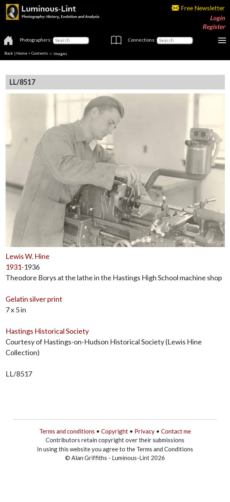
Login (217, 17)
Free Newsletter (198, 8)
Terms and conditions (67, 431)
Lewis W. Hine (28, 256)
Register (213, 26)
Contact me (176, 431)
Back (8, 53)
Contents (39, 53)
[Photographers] (70, 40)
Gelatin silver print (34, 299)
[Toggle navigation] (222, 40)
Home (21, 53)
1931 (13, 266)
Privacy (144, 431)
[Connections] (174, 40)
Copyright (114, 431)
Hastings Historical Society (47, 331)
